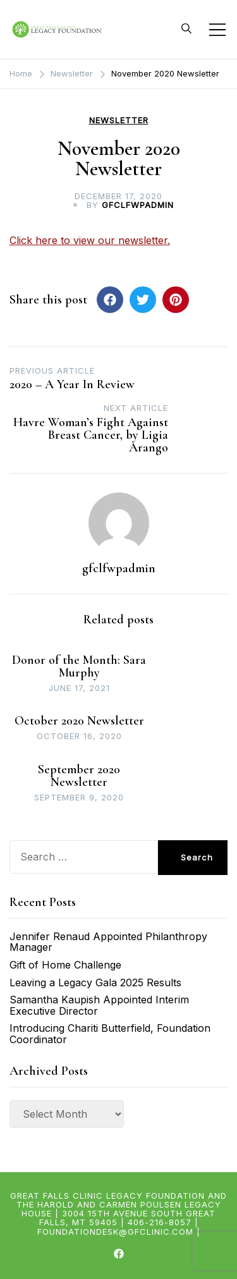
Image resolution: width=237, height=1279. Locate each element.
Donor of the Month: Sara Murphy (79, 666)
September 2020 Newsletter (79, 776)
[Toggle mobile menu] (217, 30)
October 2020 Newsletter (79, 720)
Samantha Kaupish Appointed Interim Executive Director (99, 1005)
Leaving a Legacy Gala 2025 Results (95, 982)
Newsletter (119, 120)
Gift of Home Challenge (65, 964)
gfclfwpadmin (138, 205)
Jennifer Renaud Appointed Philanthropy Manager (108, 942)
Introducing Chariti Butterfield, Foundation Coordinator (109, 1034)
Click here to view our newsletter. (89, 240)
